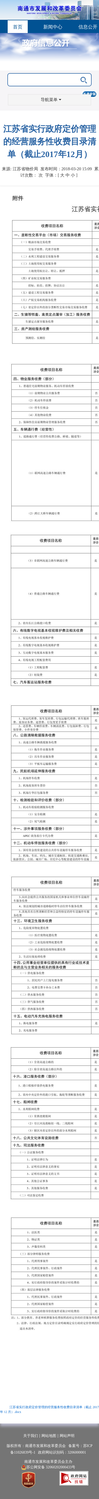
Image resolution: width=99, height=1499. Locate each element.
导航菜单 (51, 99)
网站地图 (48, 1436)
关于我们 (30, 1436)
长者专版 (89, 94)
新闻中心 (52, 27)
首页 (17, 27)
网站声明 (67, 1436)
